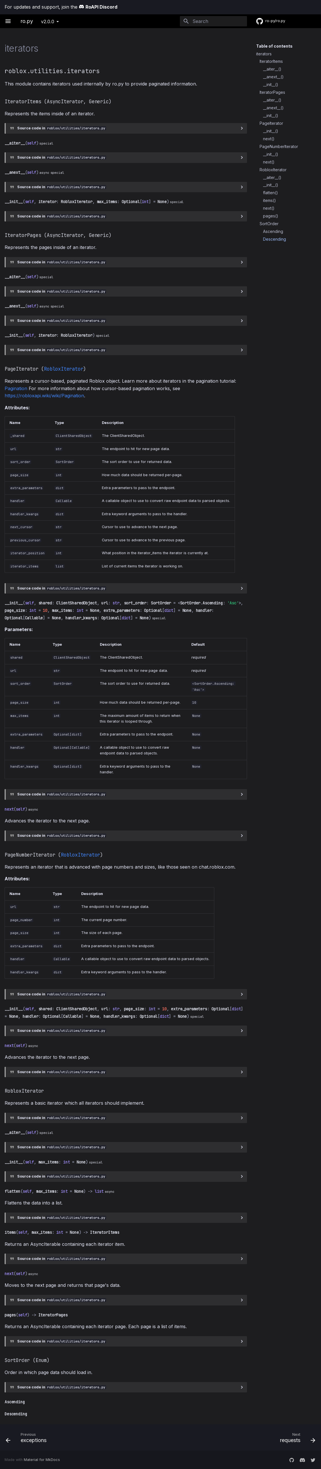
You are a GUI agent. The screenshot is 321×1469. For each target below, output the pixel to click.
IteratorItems (271, 61)
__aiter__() (272, 69)
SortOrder (269, 223)
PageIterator (271, 123)
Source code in (61, 128)
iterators (264, 53)
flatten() (270, 192)
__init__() (270, 84)
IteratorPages (272, 92)
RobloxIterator (273, 169)
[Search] (213, 21)
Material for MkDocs (42, 1460)
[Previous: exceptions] (81, 1437)
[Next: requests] (240, 1437)
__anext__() (273, 76)
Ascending (273, 231)
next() (269, 138)
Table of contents (274, 46)
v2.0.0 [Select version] (47, 21)
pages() (270, 215)
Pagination (16, 388)
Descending (274, 239)
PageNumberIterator (279, 146)
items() (269, 200)
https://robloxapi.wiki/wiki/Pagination (44, 395)
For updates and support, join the (61, 7)
